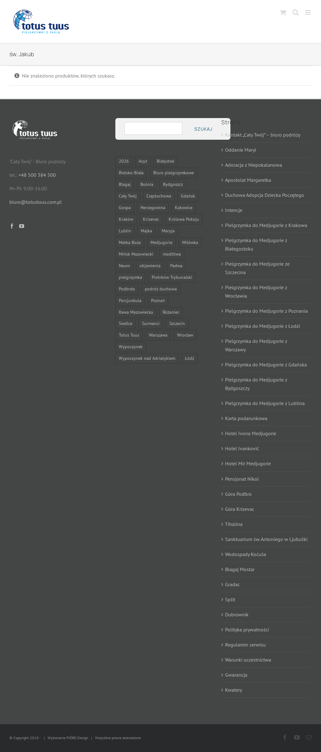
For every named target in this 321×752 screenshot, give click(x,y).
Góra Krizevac (239, 509)
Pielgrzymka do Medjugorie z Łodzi (262, 326)
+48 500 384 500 (37, 175)
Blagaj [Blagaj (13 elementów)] (125, 184)
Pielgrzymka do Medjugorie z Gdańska (266, 364)
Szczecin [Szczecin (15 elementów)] (177, 323)
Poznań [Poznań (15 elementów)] (158, 300)
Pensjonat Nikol (242, 479)
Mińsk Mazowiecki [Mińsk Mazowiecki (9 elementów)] (136, 254)
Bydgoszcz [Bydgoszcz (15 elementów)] (173, 184)
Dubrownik (237, 614)
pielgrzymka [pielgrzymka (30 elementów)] (130, 277)
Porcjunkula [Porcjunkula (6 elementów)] (130, 300)
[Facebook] (11, 226)
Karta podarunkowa (246, 418)
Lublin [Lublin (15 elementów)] (125, 231)
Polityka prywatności (247, 629)
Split (230, 599)
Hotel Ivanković (242, 448)
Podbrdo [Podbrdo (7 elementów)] (127, 289)
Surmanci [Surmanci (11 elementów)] (151, 323)
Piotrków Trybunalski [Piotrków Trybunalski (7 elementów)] (172, 277)
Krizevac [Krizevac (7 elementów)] (151, 219)
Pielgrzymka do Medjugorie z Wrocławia (256, 291)
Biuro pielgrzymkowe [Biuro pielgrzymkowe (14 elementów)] (173, 173)
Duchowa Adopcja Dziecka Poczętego (264, 195)
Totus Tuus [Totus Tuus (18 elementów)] (129, 335)
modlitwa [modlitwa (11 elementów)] (172, 254)
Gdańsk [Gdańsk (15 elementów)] (188, 196)
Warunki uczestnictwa (248, 660)
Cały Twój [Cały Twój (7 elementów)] (128, 196)
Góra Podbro (238, 494)
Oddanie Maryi (240, 150)
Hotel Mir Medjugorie (248, 463)
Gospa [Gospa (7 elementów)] (125, 207)
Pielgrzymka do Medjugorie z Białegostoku (256, 244)
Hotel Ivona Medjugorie (250, 433)
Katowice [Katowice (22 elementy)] (183, 207)
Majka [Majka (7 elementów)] (146, 231)
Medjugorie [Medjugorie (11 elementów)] (161, 242)
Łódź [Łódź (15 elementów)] (189, 358)
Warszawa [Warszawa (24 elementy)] (158, 335)
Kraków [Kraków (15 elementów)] (126, 219)
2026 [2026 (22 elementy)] (124, 161)
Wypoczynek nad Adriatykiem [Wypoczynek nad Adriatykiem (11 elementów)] (147, 358)
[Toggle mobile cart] (283, 12)
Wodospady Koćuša (245, 554)
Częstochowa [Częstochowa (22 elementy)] (158, 196)
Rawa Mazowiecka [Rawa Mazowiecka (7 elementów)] (136, 312)
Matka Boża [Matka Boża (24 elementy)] (130, 242)
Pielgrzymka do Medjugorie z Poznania (266, 311)
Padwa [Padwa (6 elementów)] (176, 265)
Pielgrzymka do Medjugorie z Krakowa (266, 225)
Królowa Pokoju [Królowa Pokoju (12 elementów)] (184, 219)
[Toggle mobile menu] (308, 12)
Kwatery (233, 690)
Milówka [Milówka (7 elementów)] (190, 242)
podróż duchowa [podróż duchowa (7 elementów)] (161, 289)
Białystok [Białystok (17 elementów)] (165, 161)
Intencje (233, 210)
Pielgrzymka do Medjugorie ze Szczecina (257, 268)
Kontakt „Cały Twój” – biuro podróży (262, 135)
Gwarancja (236, 675)
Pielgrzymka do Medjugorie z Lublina (265, 403)
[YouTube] (21, 226)
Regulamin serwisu (245, 644)
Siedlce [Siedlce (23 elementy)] (125, 323)
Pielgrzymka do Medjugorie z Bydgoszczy (256, 383)
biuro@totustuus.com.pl (35, 202)
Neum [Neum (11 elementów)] (124, 265)
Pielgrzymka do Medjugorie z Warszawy (256, 345)
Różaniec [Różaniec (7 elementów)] (171, 312)
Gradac (232, 584)
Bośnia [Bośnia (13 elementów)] (146, 184)
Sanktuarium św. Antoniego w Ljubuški (266, 539)
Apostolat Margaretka (248, 180)
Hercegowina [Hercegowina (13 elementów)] (152, 207)
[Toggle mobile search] (295, 12)
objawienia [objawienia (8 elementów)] (149, 265)
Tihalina (234, 524)
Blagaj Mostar (240, 569)
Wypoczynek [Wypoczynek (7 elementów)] (131, 346)
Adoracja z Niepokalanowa (253, 165)
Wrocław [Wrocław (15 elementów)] (185, 335)
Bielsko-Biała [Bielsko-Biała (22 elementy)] (131, 173)
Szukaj (203, 129)
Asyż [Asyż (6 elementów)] (143, 161)
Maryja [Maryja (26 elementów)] (168, 231)
